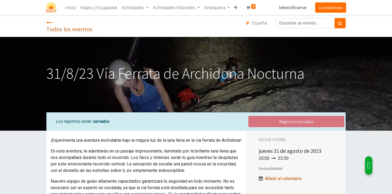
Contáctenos (330, 7)
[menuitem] (71, 7)
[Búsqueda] (340, 23)
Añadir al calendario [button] (283, 178)
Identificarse (292, 8)
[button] (236, 7)
